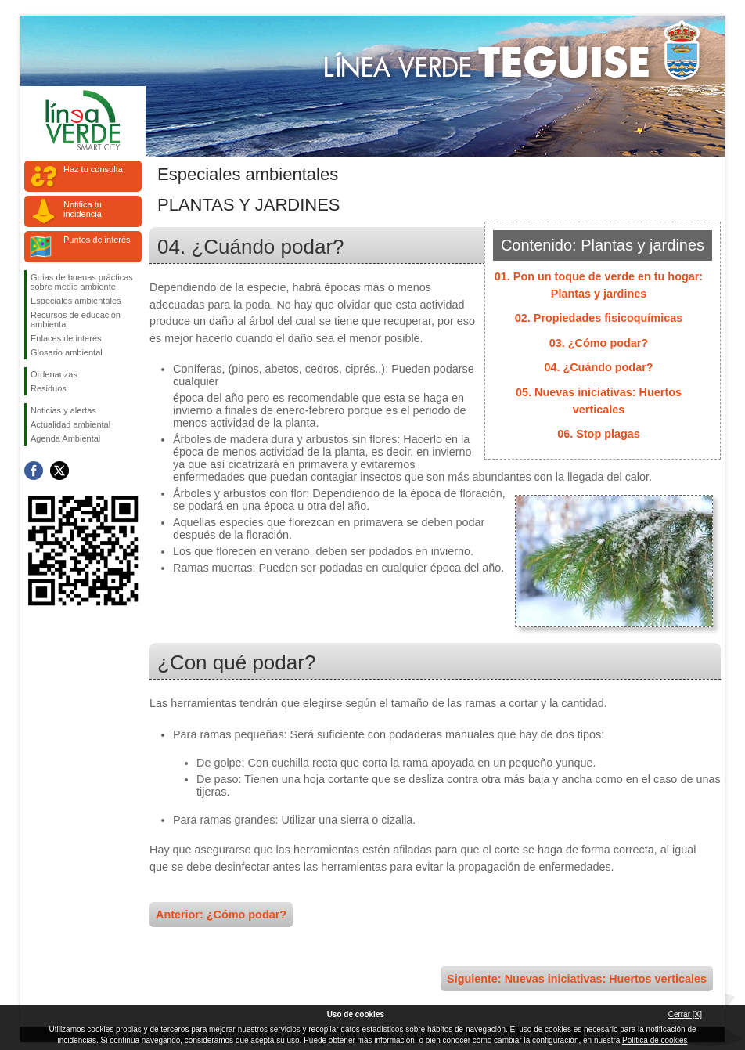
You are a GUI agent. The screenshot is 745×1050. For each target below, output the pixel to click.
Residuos (49, 388)
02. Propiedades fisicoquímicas (598, 318)
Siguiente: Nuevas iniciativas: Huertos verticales (577, 978)
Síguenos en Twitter (59, 470)
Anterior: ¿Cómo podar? (221, 914)
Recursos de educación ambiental (76, 319)
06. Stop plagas (598, 434)
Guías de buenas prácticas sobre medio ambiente (82, 281)
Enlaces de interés (66, 338)
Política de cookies (654, 1040)
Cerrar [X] (685, 1014)
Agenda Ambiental (65, 438)
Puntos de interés (97, 239)
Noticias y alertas (63, 410)
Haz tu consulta (93, 169)
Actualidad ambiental (70, 424)
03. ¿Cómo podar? (598, 343)
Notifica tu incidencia (82, 209)
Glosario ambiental (67, 352)
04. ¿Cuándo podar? (598, 367)
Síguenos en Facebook (33, 470)
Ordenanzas (54, 374)
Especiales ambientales (76, 300)
